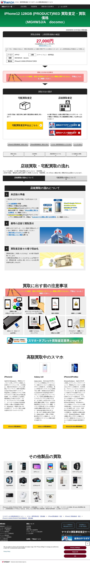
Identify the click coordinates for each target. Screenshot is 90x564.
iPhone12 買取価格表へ (15, 426)
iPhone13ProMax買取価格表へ (74, 426)
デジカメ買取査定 (4, 535)
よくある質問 (62, 6)
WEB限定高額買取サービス (33, 543)
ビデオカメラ (36, 485)
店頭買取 (24, 6)
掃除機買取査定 (4, 547)
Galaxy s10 (38, 377)
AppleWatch (9, 485)
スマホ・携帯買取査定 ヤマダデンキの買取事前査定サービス (27, 2)
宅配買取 (34, 6)
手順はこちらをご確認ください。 (45, 77)
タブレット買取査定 (5, 530)
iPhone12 (8, 377)
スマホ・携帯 (9, 471)
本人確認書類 (12, 203)
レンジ (9, 501)
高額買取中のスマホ (55, 154)
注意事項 (34, 154)
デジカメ (23, 485)
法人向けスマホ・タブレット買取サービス (37, 547)
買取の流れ (13, 154)
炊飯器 (23, 501)
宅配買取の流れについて (66, 178)
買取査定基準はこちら (45, 45)
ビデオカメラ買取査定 (5, 537)
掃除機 (36, 501)
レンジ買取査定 (4, 544)
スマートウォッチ (77, 471)
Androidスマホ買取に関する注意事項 (44, 217)
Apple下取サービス (31, 541)
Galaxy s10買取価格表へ (45, 426)
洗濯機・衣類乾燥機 (77, 486)
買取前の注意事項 (47, 6)
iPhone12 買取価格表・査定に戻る (18, 144)
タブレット (36, 471)
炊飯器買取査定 (4, 546)
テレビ (50, 485)
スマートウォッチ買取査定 (7, 533)
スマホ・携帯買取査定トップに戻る (61, 144)
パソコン (63, 471)
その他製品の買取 (76, 154)
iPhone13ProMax (71, 377)
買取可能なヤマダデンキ (16, 232)
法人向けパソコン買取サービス (34, 545)
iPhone (23, 471)
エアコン (50, 501)
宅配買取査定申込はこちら (25, 125)
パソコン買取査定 (4, 531)
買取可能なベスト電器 (15, 235)
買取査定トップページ (5, 526)
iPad (50, 471)
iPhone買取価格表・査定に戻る (39, 144)
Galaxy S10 (37, 381)
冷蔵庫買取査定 (4, 540)
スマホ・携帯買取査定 (5, 528)
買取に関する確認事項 (32, 530)
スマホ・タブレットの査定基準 (34, 531)
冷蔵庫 (63, 485)
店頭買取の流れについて (24, 178)
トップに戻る (78, 144)
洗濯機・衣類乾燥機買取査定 (7, 542)
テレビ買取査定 (4, 539)
